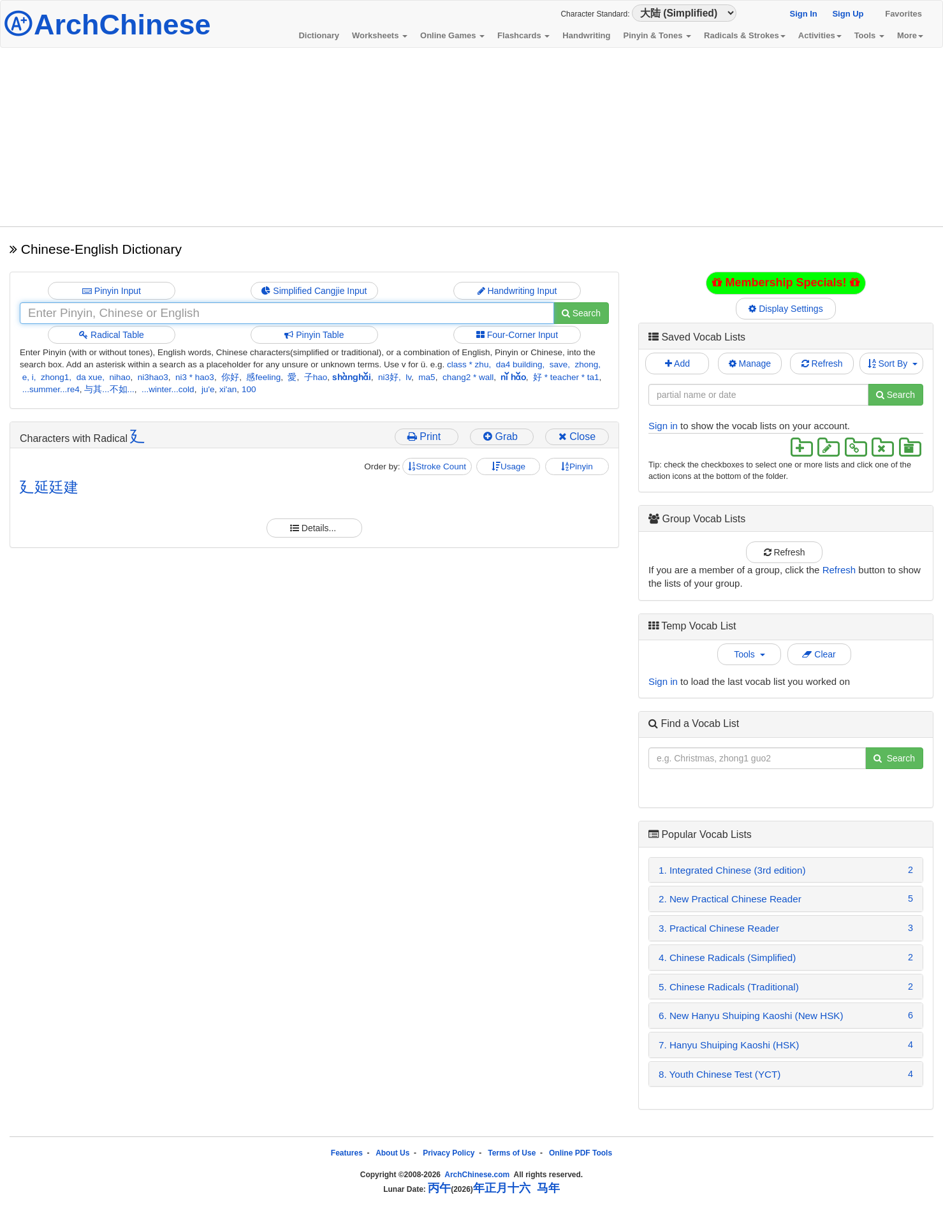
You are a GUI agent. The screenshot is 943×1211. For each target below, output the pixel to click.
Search (581, 313)
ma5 (426, 377)
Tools (869, 35)
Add (677, 363)
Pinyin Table (314, 335)
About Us (392, 1153)
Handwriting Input (517, 291)
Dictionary (318, 35)
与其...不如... (109, 389)
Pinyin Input (111, 291)
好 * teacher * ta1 (566, 377)
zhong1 (55, 377)
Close (577, 436)
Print (426, 436)
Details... (314, 528)
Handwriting (586, 35)
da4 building (519, 364)
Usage (508, 466)
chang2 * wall (467, 377)
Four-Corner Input (517, 335)
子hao (316, 377)
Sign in (663, 425)
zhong (587, 364)
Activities (820, 35)
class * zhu (467, 364)
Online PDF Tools (580, 1153)
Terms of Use (512, 1153)
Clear (818, 654)
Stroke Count (437, 466)
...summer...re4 (51, 389)
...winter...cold (168, 389)
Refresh (822, 363)
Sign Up (847, 13)
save (559, 364)
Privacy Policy (448, 1153)
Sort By (893, 363)
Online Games (452, 35)
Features (347, 1153)
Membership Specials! (785, 282)
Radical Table (111, 335)
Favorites (903, 13)
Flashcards (523, 35)
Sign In (803, 13)
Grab (501, 436)
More (910, 35)
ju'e (208, 389)
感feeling (263, 377)
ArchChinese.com (476, 1174)
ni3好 (388, 377)
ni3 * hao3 (194, 377)
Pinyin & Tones (657, 35)
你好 (230, 377)
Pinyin (577, 466)
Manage (750, 363)
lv (408, 377)
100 (249, 389)
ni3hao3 (153, 377)
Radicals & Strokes (745, 35)
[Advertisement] (471, 137)
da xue (90, 377)
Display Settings (786, 309)
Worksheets (379, 35)
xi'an (228, 389)
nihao (119, 377)
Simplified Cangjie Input (314, 291)
